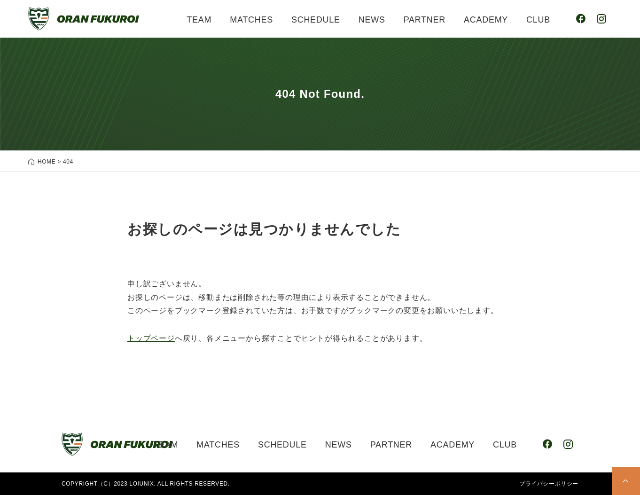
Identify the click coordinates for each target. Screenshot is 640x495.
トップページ (151, 338)
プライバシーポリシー (548, 483)
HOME (46, 161)
